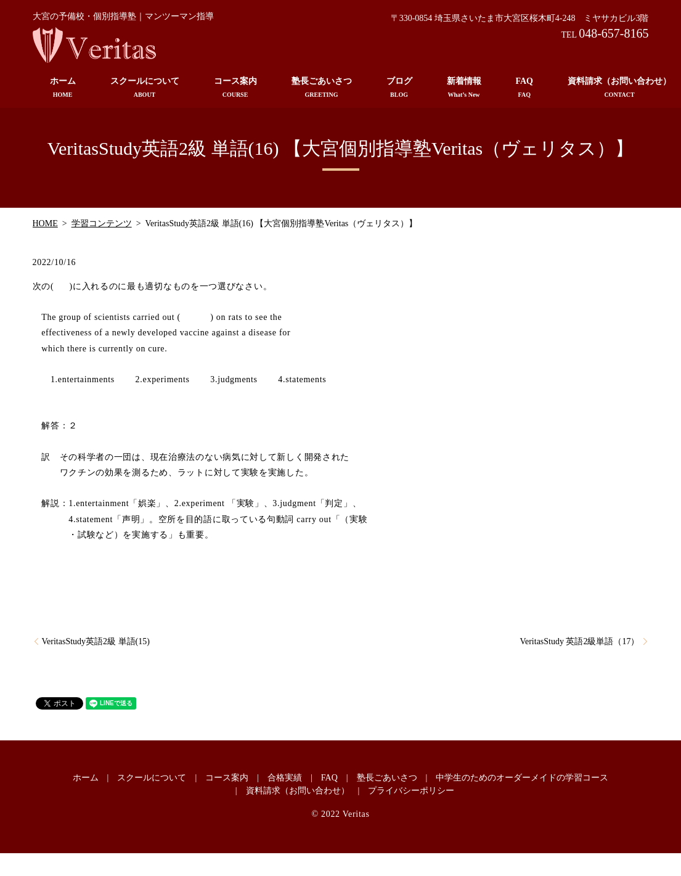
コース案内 (235, 87)
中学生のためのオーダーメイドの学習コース (522, 777)
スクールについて (144, 87)
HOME (45, 223)
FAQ (525, 87)
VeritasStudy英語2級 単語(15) (96, 641)
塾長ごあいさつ (322, 87)
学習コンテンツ (101, 223)
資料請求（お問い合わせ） (297, 790)
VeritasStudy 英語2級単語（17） (579, 641)
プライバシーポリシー (411, 790)
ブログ (399, 87)
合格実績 (284, 777)
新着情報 (464, 87)
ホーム (63, 87)
